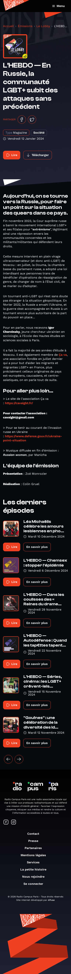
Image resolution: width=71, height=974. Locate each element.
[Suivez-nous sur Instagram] (14, 822)
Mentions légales (35, 855)
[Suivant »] (19, 759)
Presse (35, 841)
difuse (51, 900)
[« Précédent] (8, 759)
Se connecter (35, 884)
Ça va (63, 354)
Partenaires (35, 848)
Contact (35, 833)
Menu (58, 6)
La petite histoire (35, 869)
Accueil (8, 26)
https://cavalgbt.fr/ (19, 403)
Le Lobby (43, 26)
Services (35, 862)
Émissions (25, 26)
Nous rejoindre (35, 876)
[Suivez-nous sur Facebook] (6, 822)
